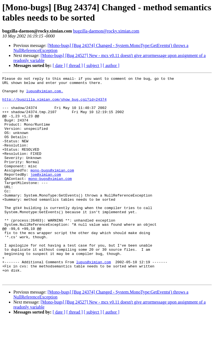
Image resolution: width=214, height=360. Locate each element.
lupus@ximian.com (93, 299)
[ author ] (111, 65)
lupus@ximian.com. (44, 94)
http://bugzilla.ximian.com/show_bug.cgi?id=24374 (54, 104)
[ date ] (59, 65)
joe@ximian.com (45, 194)
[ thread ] (74, 65)
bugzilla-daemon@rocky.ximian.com (106, 31)
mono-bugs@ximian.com (52, 189)
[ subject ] (93, 65)
